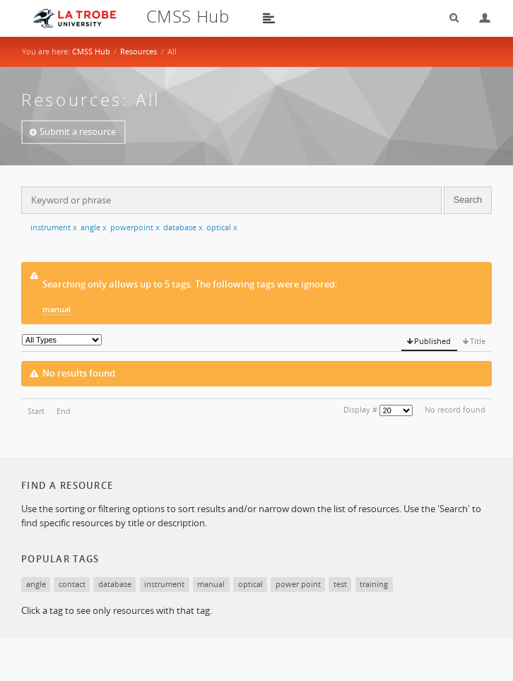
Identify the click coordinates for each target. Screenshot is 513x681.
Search (449, 18)
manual (56, 309)
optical (221, 227)
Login (479, 18)
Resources (138, 51)
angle (94, 227)
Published (432, 341)
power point (298, 584)
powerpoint (135, 227)
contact (72, 584)
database (183, 227)
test (340, 584)
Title (477, 341)
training (374, 584)
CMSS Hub (91, 51)
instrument (53, 227)
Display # (360, 409)
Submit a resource (78, 131)
